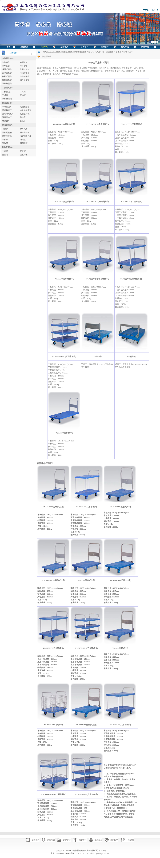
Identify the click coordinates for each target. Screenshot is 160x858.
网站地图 (145, 47)
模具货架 (24, 66)
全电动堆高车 (8, 114)
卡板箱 (5, 139)
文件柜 (5, 151)
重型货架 (6, 66)
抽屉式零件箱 (25, 136)
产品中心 (44, 47)
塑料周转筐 (24, 132)
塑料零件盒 (7, 136)
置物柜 (23, 95)
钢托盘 (23, 139)
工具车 (5, 95)
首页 (8, 47)
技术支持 (104, 47)
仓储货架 (6, 58)
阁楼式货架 (7, 76)
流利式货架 (7, 73)
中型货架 (24, 62)
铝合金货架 (24, 80)
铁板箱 (5, 143)
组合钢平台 (24, 76)
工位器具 (6, 88)
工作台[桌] (6, 92)
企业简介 (24, 47)
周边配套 (6, 147)
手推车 (23, 117)
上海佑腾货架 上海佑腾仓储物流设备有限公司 (74, 52)
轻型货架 (6, 62)
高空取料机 (24, 114)
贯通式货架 (24, 69)
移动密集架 (24, 73)
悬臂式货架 (7, 69)
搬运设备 (6, 103)
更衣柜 (23, 151)
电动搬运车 (24, 107)
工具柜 (23, 92)
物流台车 (6, 121)
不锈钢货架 (7, 83)
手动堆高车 (7, 110)
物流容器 (6, 125)
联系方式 (125, 47)
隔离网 (5, 155)
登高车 (23, 121)
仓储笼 (5, 129)
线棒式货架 (7, 80)
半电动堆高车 (25, 110)
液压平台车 (7, 117)
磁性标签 (24, 155)
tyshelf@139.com (102, 853)
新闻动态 (64, 47)
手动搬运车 (7, 107)
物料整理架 (7, 99)
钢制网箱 (24, 143)
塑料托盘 (24, 129)
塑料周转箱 (7, 132)
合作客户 (84, 47)
